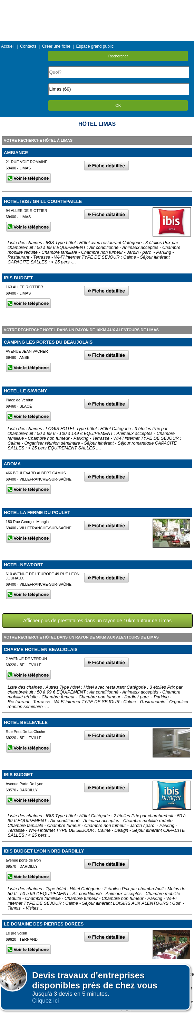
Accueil (7, 46)
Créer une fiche (56, 46)
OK (118, 105)
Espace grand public (95, 46)
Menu (97, 5)
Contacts (28, 46)
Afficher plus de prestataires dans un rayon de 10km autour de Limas (97, 620)
